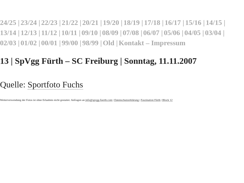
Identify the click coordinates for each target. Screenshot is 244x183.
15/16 (193, 22)
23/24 (29, 22)
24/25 (8, 22)
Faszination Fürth (150, 99)
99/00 (70, 43)
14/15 (214, 22)
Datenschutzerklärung (126, 99)
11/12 (49, 33)
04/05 (192, 33)
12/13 (29, 33)
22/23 (49, 22)
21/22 (70, 22)
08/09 (110, 33)
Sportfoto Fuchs (55, 84)
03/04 (213, 33)
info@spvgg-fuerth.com (98, 99)
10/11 (69, 33)
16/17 (173, 22)
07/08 (131, 33)
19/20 (111, 22)
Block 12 (167, 99)
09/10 (90, 33)
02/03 (8, 43)
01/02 (29, 43)
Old (108, 43)
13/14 (8, 33)
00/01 (49, 43)
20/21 (90, 22)
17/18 (152, 22)
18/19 (132, 22)
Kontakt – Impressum (152, 43)
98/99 (90, 43)
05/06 (172, 33)
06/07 (151, 33)
